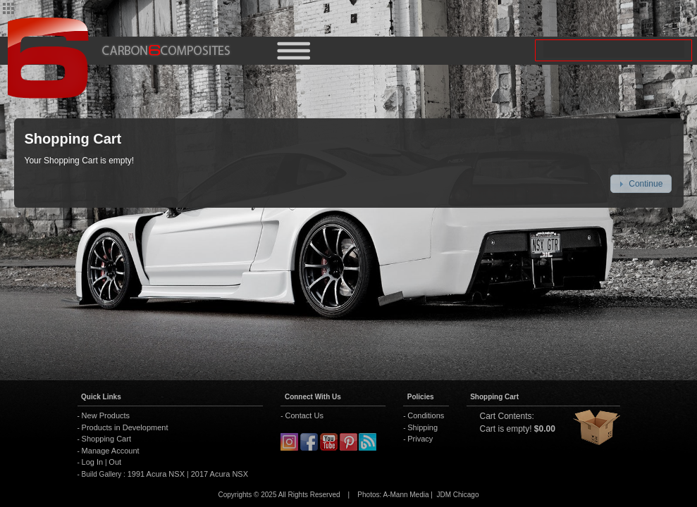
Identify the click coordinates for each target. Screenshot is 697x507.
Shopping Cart (106, 438)
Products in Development (125, 427)
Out (115, 462)
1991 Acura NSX (157, 474)
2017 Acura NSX (218, 474)
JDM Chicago (457, 495)
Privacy (420, 438)
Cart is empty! (506, 429)
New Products (106, 415)
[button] (641, 184)
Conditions (425, 415)
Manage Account (111, 450)
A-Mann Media (405, 495)
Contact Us (304, 415)
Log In (93, 462)
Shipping (422, 427)
